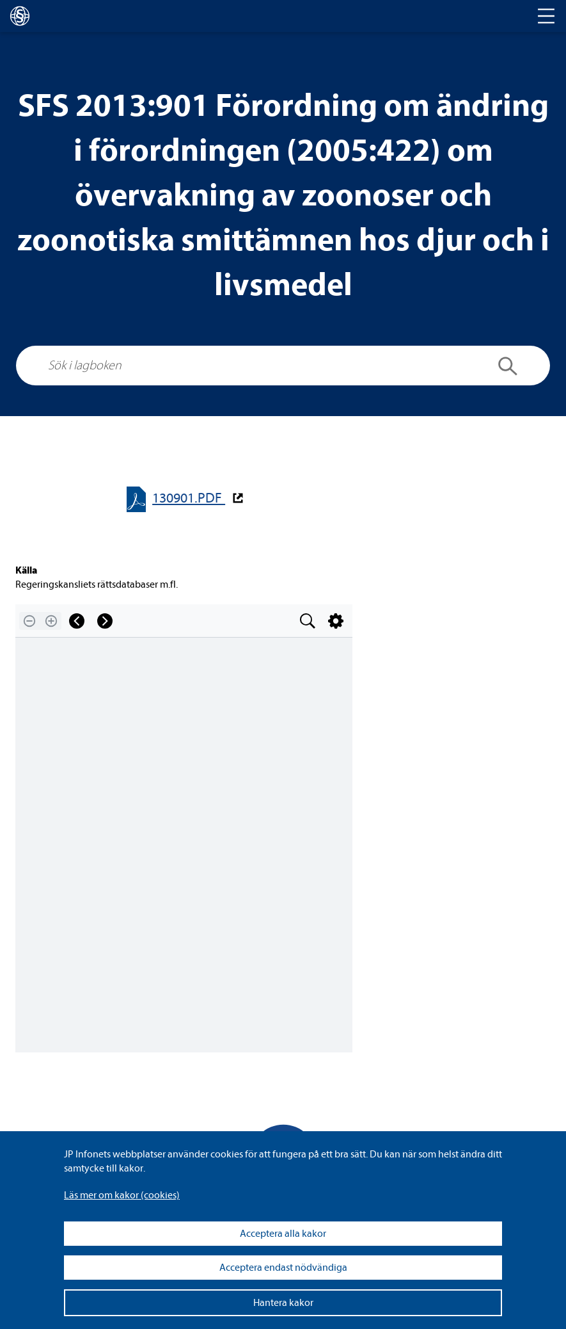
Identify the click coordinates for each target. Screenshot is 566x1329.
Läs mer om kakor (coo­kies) (122, 1195)
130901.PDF (188, 498)
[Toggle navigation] (546, 16)
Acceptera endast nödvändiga (283, 1267)
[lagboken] (20, 16)
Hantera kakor (283, 1303)
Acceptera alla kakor (283, 1233)
